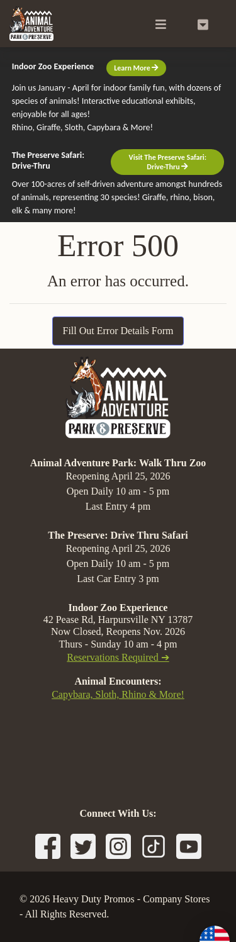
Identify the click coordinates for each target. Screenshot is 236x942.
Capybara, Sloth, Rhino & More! (118, 694)
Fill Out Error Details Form (118, 330)
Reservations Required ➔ (118, 657)
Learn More (136, 68)
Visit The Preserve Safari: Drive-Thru (167, 162)
